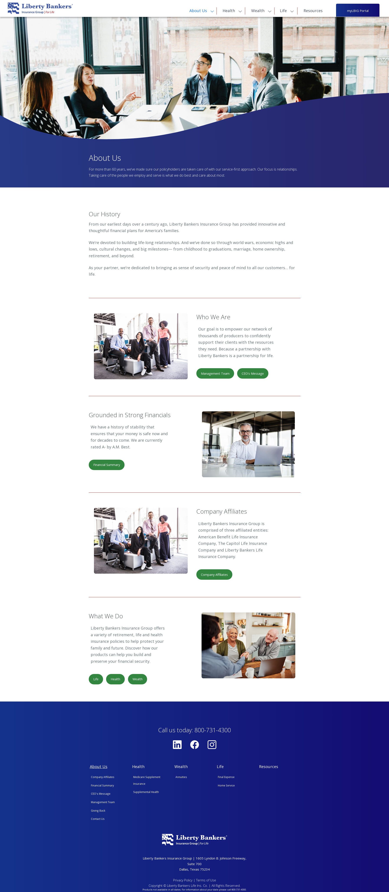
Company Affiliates (216, 576)
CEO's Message (257, 374)
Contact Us (98, 820)
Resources (314, 11)
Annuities (181, 779)
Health (229, 11)
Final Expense (226, 779)
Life (284, 11)
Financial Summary (108, 466)
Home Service (226, 787)
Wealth (258, 11)
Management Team (216, 374)
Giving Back (98, 812)
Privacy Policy (182, 882)
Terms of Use (206, 882)
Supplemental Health (146, 794)
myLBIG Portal (357, 11)
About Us (198, 11)
